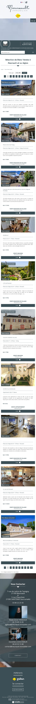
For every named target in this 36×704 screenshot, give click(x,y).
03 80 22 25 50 (18, 603)
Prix (18, 73)
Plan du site (4, 697)
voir (18, 119)
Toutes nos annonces (30, 697)
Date (24, 73)
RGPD (25, 697)
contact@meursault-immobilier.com (18, 646)
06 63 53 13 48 (18, 644)
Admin (22, 697)
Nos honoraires (15, 697)
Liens (20, 697)
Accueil (2, 69)
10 (31, 76)
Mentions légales (9, 697)
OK (33, 52)
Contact (18, 655)
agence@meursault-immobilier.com (18, 624)
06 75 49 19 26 (18, 622)
